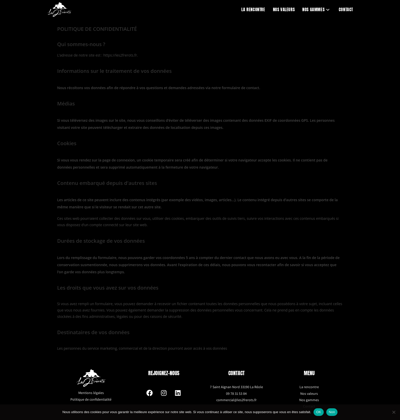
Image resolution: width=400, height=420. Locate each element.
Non (332, 412)
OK (318, 412)
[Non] (393, 412)
